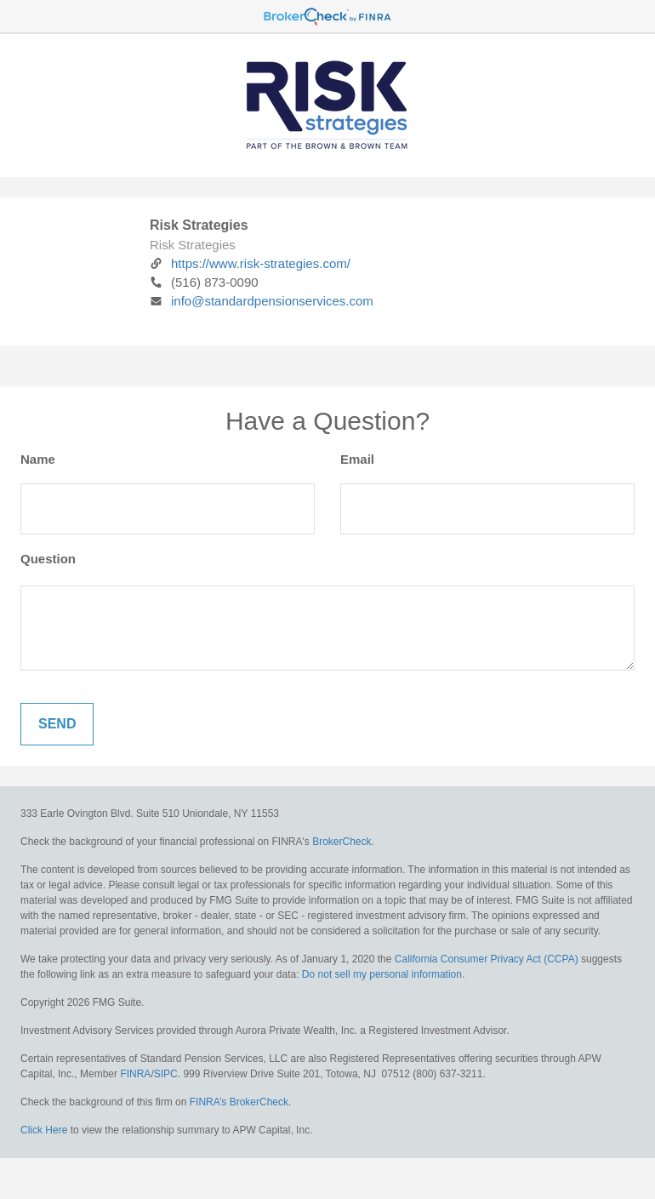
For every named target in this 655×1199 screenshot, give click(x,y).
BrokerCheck (341, 842)
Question (48, 558)
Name (37, 459)
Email (357, 459)
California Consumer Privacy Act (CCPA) (486, 959)
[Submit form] (57, 724)
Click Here (43, 1130)
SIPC (166, 1074)
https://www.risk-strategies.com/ (250, 263)
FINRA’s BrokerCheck (239, 1102)
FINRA (135, 1074)
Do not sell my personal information (382, 974)
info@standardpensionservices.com (261, 301)
